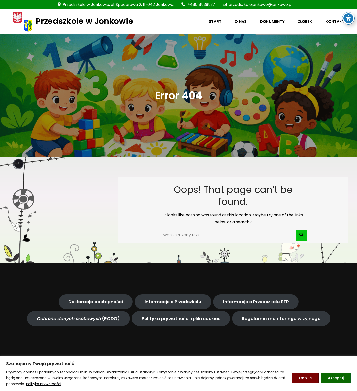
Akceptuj (336, 377)
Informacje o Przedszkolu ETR (256, 302)
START (215, 21)
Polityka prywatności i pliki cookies (181, 318)
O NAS (241, 21)
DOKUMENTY (272, 21)
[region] (178, 373)
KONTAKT (334, 21)
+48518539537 (198, 4)
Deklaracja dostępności (95, 302)
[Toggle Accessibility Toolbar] (348, 12)
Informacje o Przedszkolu (173, 302)
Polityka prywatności (43, 383)
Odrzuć (305, 377)
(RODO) (78, 318)
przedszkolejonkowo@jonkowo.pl (257, 4)
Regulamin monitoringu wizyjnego (281, 318)
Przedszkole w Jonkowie (84, 21)
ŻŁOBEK (305, 21)
